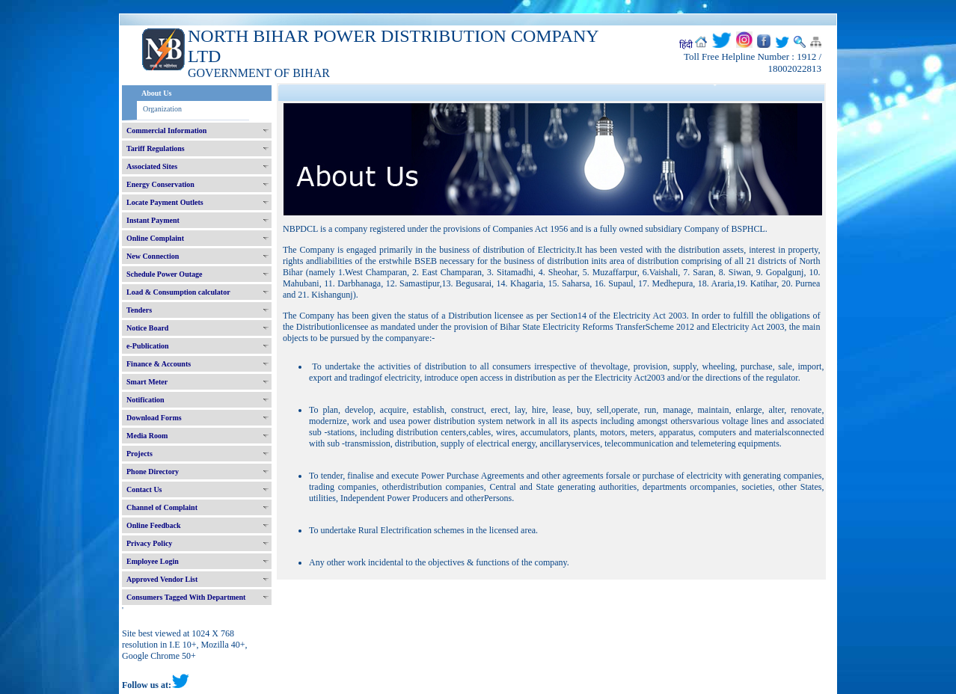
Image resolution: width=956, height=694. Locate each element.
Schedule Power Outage (164, 274)
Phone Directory (152, 471)
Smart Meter (147, 382)
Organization (162, 109)
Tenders (139, 310)
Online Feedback (153, 525)
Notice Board (147, 328)
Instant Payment (153, 220)
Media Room (147, 436)
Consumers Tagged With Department (185, 597)
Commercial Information (166, 130)
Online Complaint (155, 238)
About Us (156, 93)
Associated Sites (151, 166)
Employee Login (152, 561)
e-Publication (147, 346)
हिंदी (686, 45)
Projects (139, 453)
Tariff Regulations (155, 148)
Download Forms (154, 418)
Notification (145, 400)
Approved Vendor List (161, 579)
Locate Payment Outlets (164, 202)
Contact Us (144, 489)
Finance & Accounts (158, 364)
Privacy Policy (149, 543)
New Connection (152, 256)
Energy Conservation (160, 184)
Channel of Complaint (161, 507)
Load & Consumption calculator (178, 292)
